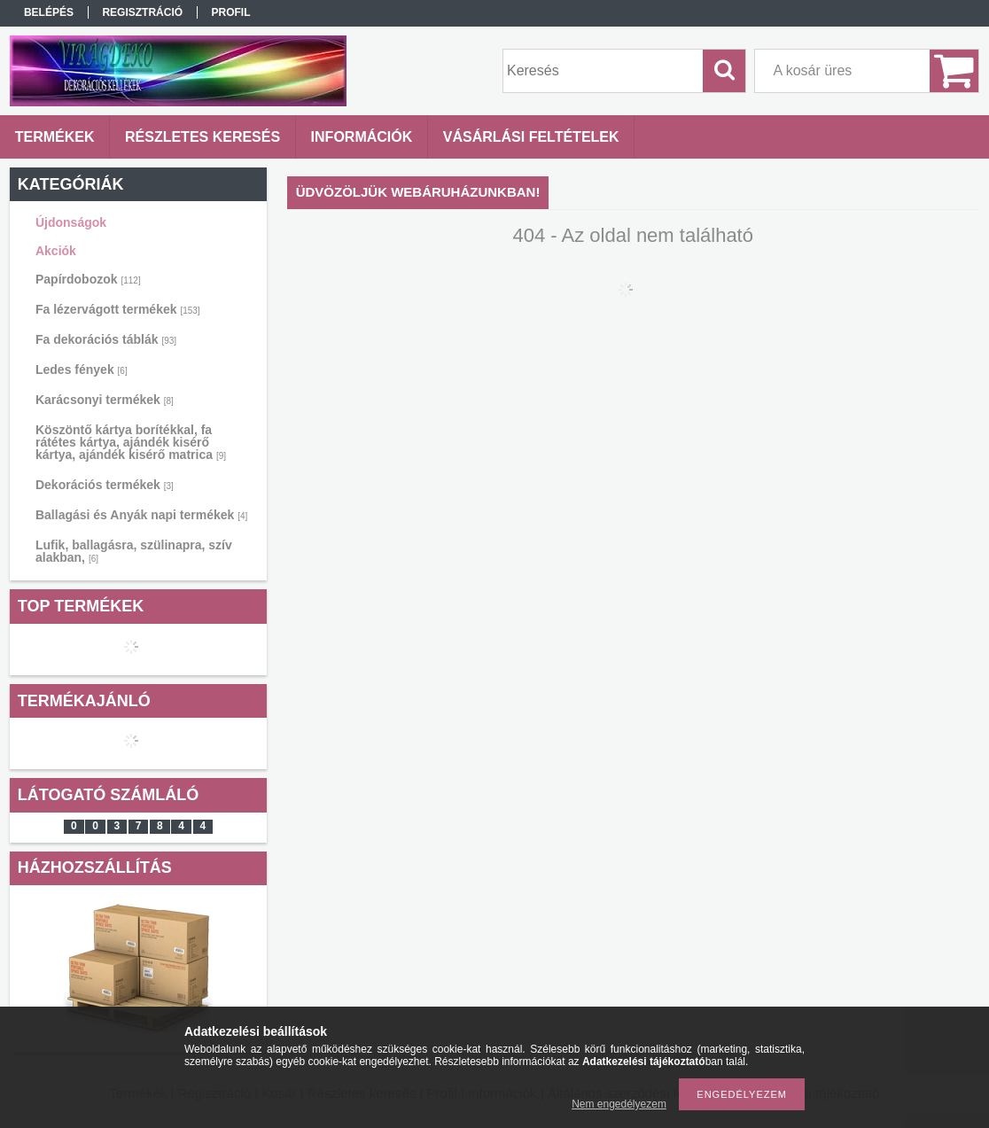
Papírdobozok (88, 279)
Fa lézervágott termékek (117, 309)
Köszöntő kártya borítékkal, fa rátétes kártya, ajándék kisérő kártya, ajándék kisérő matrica (130, 442)
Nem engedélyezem (619, 1104)
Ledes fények (81, 369)
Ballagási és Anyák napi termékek (141, 515)
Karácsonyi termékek (104, 400)
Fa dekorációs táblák (105, 339)
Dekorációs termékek (104, 485)
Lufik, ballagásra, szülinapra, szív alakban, (133, 551)
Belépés (49, 12)
